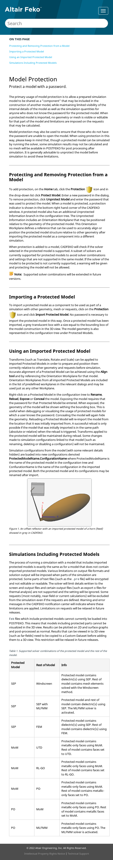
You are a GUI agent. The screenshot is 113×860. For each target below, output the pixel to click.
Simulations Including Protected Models (33, 62)
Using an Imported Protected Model (30, 57)
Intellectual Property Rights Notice (44, 853)
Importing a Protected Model (26, 51)
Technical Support (78, 853)
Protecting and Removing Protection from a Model (39, 45)
